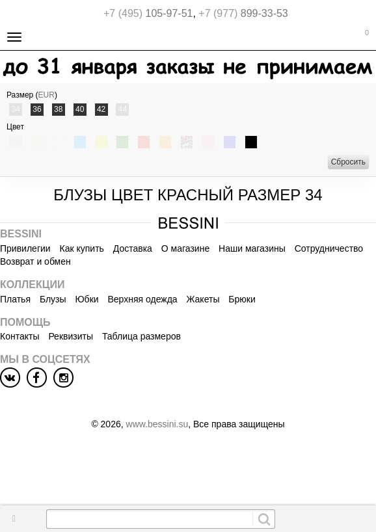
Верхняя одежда (142, 299)
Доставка (132, 248)
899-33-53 (243, 13)
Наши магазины (252, 248)
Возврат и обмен (35, 261)
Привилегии (25, 248)
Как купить (82, 248)
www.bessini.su (157, 424)
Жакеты (203, 299)
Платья (15, 299)
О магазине (185, 248)
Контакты (19, 336)
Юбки (86, 299)
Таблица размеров (141, 336)
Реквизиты (70, 336)
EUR (46, 95)
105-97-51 (148, 13)
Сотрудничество (329, 248)
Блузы (53, 299)
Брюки (241, 299)
